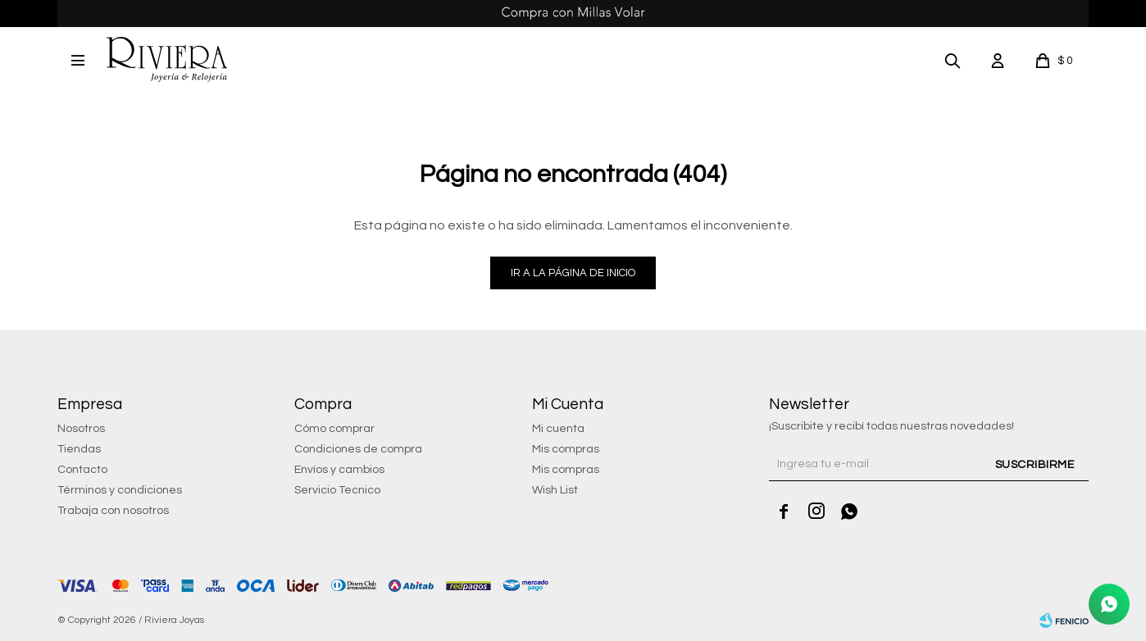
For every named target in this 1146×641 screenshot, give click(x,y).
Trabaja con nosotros (113, 510)
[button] (952, 59)
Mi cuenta (558, 428)
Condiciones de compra (358, 449)
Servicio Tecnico (337, 490)
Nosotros (81, 428)
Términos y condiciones (119, 490)
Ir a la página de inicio (573, 273)
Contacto (82, 469)
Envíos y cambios (339, 469)
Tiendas (79, 449)
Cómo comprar (334, 428)
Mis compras (565, 449)
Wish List (555, 490)
